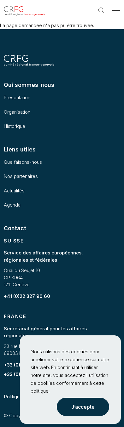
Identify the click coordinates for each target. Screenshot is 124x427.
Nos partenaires (21, 176)
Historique (14, 126)
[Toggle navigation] (116, 11)
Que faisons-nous (23, 162)
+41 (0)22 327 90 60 (27, 296)
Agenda (12, 205)
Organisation (17, 112)
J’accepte (83, 407)
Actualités (14, 191)
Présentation (17, 97)
